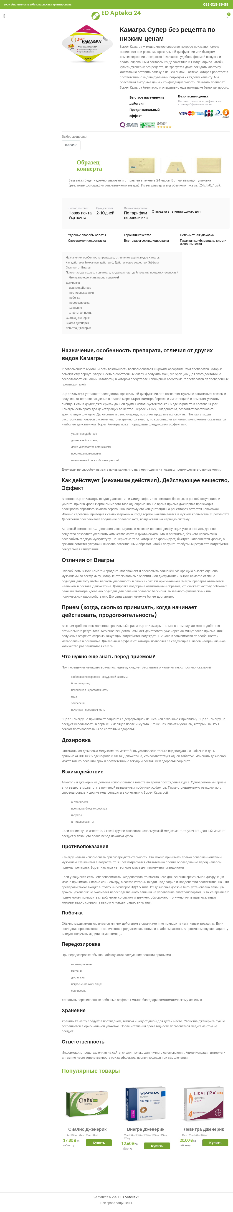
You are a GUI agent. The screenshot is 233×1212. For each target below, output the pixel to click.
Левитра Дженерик (204, 1129)
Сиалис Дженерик (87, 1129)
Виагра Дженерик (145, 1129)
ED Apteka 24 (121, 13)
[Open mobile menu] (4, 15)
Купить (99, 1143)
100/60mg (71, 145)
